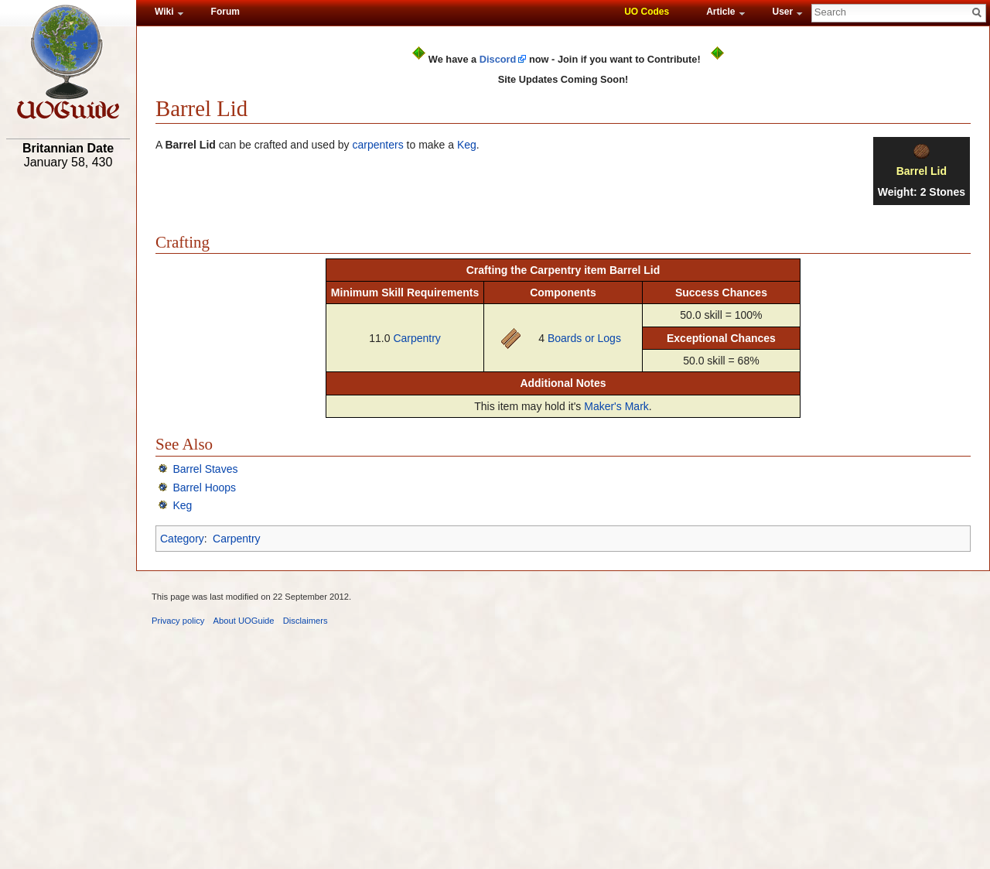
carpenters (378, 145)
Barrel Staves (204, 469)
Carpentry (416, 338)
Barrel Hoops (204, 487)
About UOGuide (244, 620)
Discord (498, 59)
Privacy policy (178, 620)
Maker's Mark (616, 406)
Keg (466, 145)
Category (182, 538)
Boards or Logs (584, 338)
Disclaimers (305, 620)
